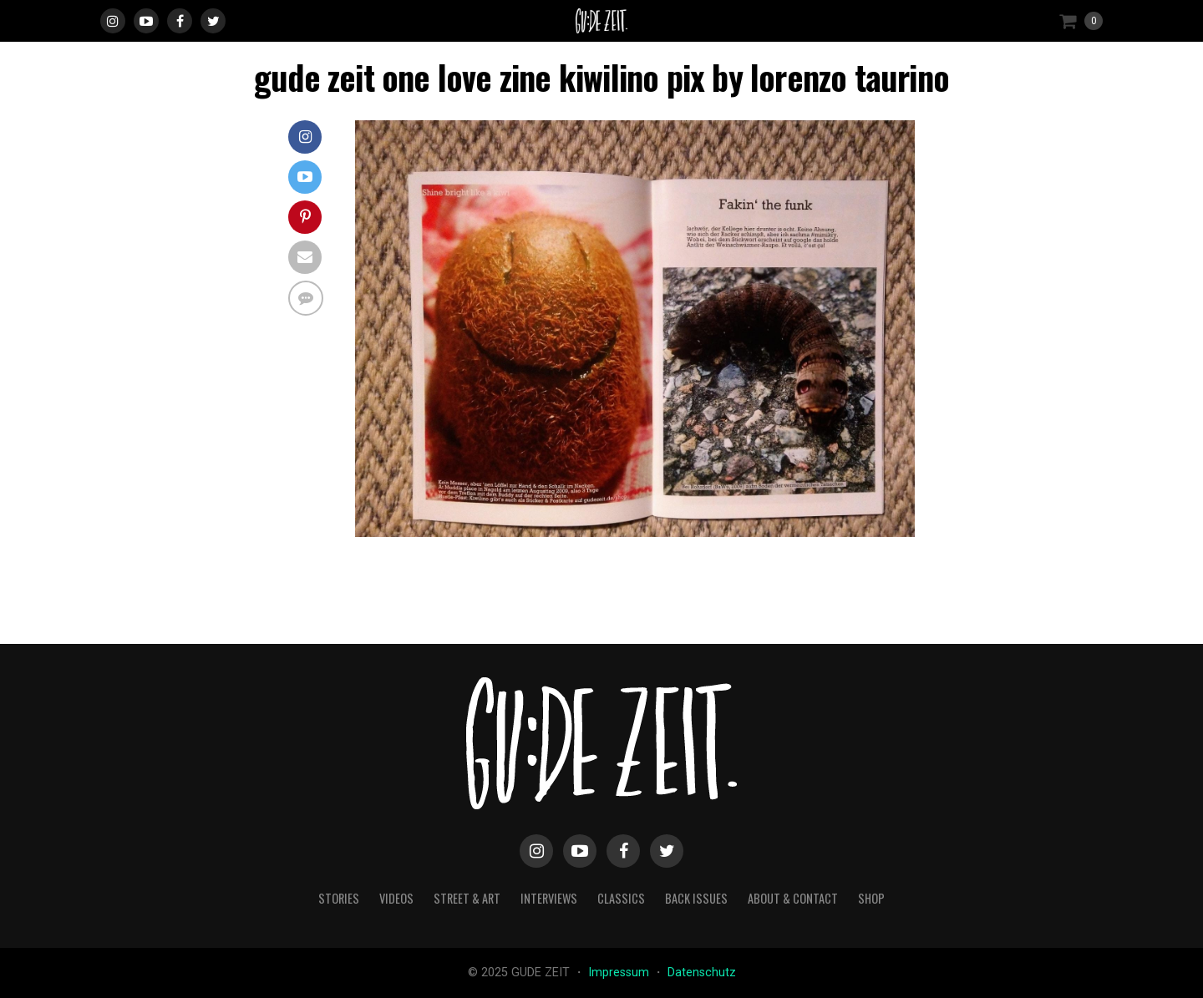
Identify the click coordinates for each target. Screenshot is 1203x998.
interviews (548, 898)
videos (396, 898)
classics (621, 898)
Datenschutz (701, 972)
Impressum (620, 972)
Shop (871, 898)
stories (338, 898)
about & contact (793, 898)
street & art (467, 898)
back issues (696, 898)
